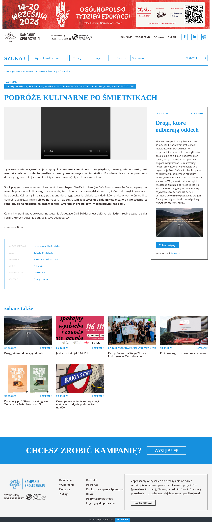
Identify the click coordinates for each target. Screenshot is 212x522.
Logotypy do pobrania (100, 503)
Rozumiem (122, 519)
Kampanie (126, 37)
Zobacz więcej (167, 245)
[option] (75, 133)
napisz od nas (143, 502)
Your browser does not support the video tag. (75, 133)
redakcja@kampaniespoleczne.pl (152, 485)
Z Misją (172, 37)
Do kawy (159, 37)
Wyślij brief (166, 450)
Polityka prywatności (99, 498)
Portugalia (36, 86)
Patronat (92, 485)
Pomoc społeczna (122, 86)
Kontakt (91, 480)
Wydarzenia (142, 37)
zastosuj (191, 58)
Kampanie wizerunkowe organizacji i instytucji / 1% (77, 86)
